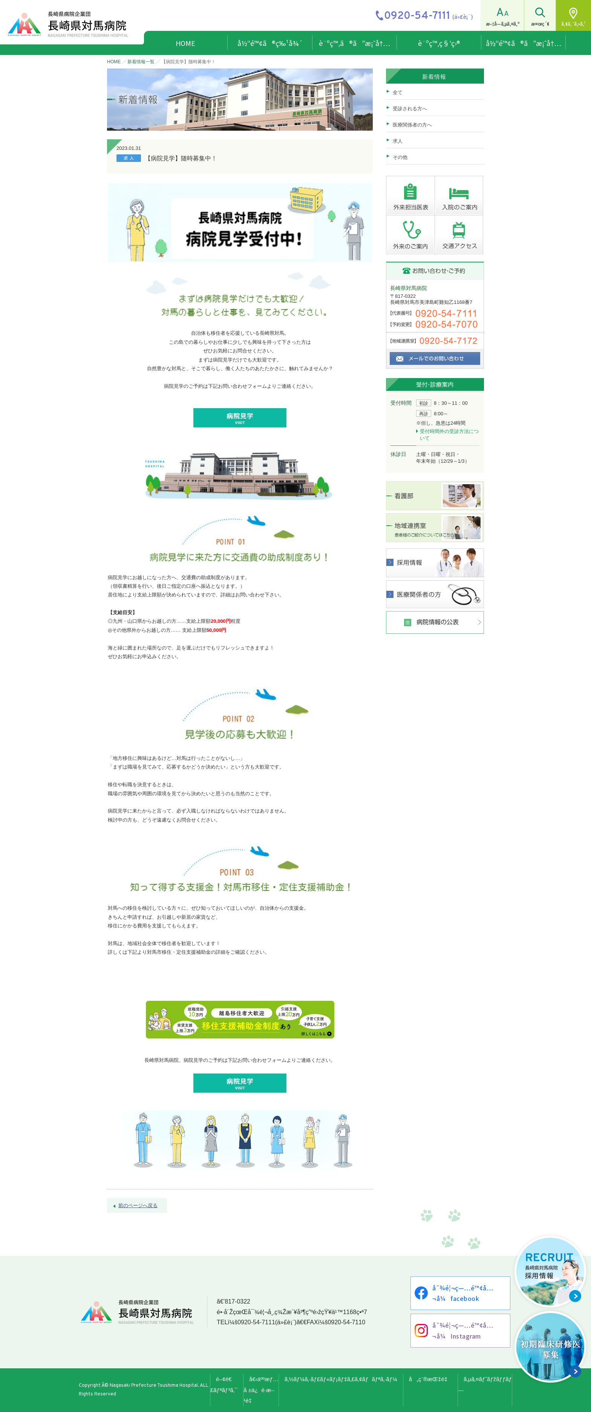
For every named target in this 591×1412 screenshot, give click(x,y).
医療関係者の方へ (412, 125)
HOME (185, 43)
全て (398, 92)
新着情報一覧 (141, 61)
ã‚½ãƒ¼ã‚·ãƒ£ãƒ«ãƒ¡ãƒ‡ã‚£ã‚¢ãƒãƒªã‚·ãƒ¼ (341, 1379)
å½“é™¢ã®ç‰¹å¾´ (270, 43)
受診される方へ (410, 108)
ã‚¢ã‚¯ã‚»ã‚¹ (573, 23)
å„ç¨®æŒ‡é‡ (430, 1379)
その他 (400, 157)
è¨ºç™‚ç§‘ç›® (439, 43)
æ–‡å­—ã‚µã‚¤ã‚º (502, 23)
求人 (398, 141)
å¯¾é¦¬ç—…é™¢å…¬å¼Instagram (462, 1330)
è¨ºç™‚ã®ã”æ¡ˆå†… (354, 43)
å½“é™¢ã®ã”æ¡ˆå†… (523, 43)
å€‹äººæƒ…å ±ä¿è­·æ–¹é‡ (261, 1390)
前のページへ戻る (138, 1205)
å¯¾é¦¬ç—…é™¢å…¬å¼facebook (462, 1293)
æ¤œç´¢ (540, 23)
